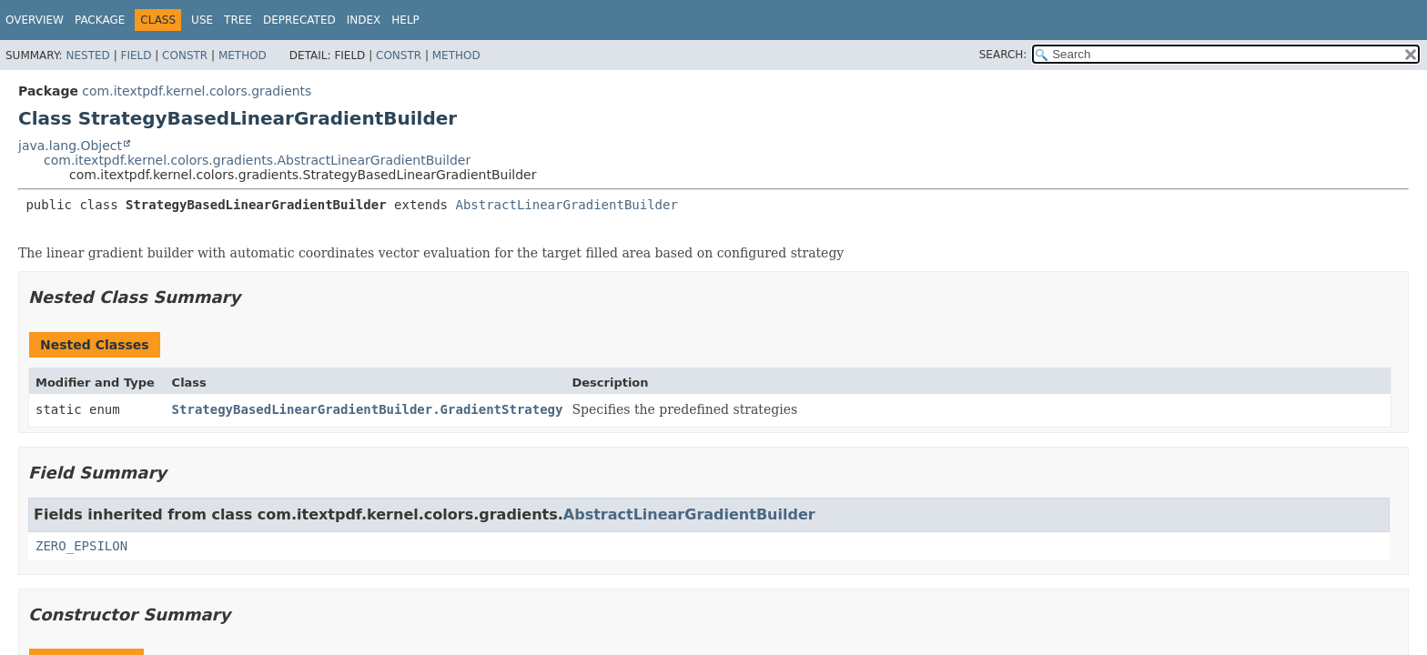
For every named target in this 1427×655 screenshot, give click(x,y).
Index (364, 20)
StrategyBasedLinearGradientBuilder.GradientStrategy (367, 409)
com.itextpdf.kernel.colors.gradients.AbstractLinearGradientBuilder (257, 160)
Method (242, 55)
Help (405, 20)
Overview (34, 20)
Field (135, 55)
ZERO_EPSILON (81, 546)
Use (202, 20)
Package (100, 20)
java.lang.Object (70, 145)
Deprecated (299, 20)
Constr (184, 55)
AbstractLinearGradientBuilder (566, 204)
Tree (238, 20)
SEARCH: (1003, 54)
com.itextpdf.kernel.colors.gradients (196, 91)
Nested (87, 55)
